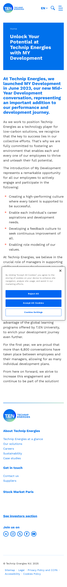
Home (13, 28)
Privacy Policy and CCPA (43, 570)
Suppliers (9, 480)
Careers (8, 448)
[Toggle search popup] (53, 8)
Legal (21, 570)
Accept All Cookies (33, 303)
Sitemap (10, 570)
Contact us (11, 476)
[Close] (60, 271)
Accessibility (12, 573)
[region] (33, 293)
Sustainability (12, 453)
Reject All (33, 293)
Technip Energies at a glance (23, 439)
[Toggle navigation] (61, 8)
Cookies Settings (33, 312)
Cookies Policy (32, 573)
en (43, 8)
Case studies (12, 458)
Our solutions (12, 444)
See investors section (20, 516)
